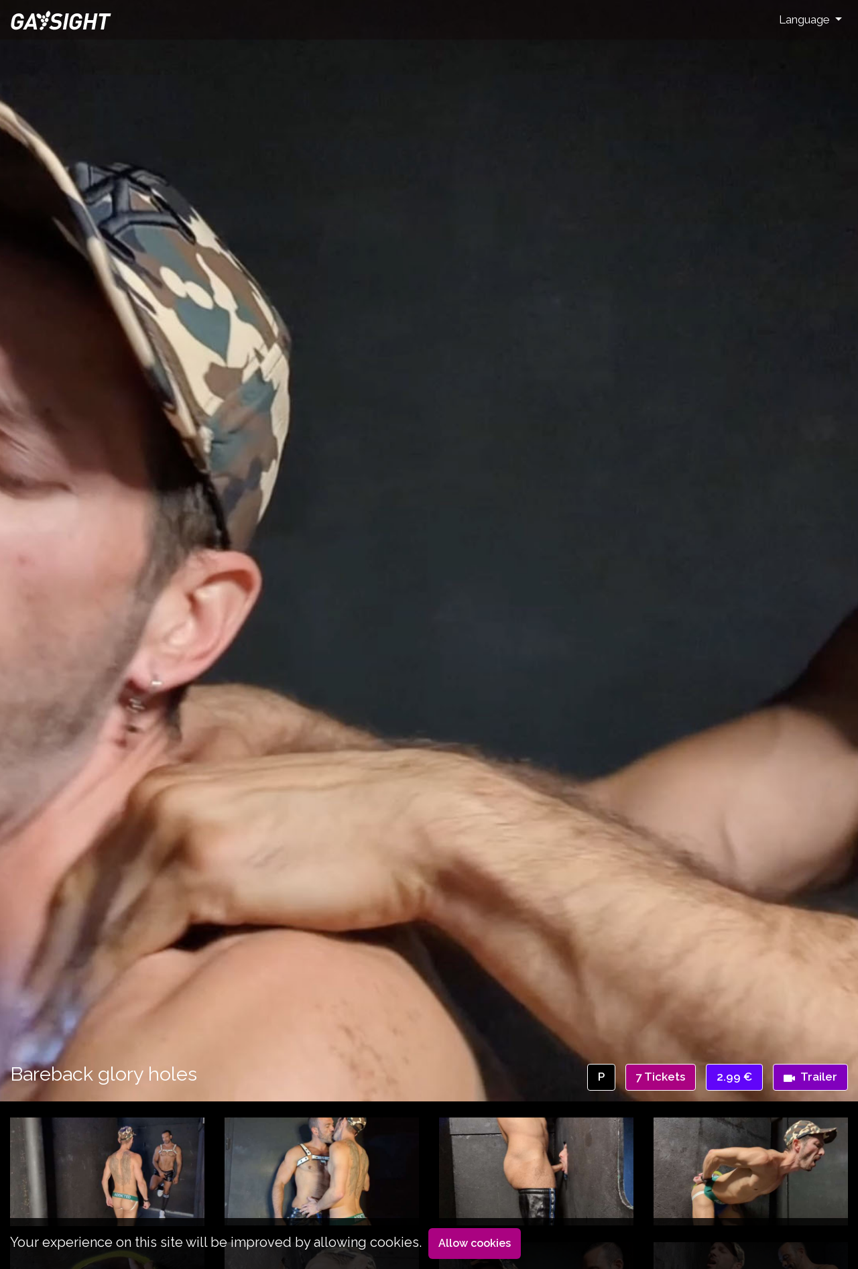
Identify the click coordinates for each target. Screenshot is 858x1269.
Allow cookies (474, 1243)
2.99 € (734, 1076)
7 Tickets (660, 1076)
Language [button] (806, 19)
